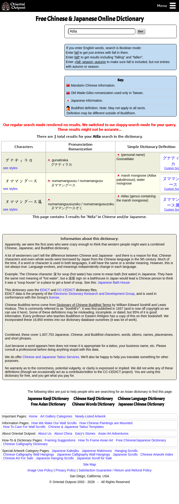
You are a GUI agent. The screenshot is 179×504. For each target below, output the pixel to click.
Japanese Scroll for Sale (94, 458)
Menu (166, 6)
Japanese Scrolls (125, 454)
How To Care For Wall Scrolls (24, 427)
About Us (45, 433)
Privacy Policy (65, 470)
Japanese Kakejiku (65, 451)
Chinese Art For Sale (18, 458)
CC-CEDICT (66, 290)
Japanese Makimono (97, 451)
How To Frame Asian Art (95, 440)
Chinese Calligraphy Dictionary (25, 444)
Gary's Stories (85, 433)
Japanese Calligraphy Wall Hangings (83, 454)
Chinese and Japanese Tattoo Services (51, 357)
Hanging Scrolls (126, 451)
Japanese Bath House (114, 282)
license (54, 297)
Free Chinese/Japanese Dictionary (141, 440)
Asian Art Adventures (113, 433)
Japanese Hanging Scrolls (55, 458)
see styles (10, 168)
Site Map (89, 464)
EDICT (45, 290)
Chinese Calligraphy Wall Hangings (28, 454)
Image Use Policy (40, 470)
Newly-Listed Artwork (90, 416)
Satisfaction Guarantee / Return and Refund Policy (115, 470)
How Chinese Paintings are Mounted (105, 423)
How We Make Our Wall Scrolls (53, 423)
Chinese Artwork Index (157, 454)
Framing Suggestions (60, 440)
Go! (140, 31)
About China (63, 433)
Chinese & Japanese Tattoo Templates (76, 427)
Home (33, 416)
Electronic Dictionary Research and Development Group (93, 294)
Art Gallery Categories (56, 416)
